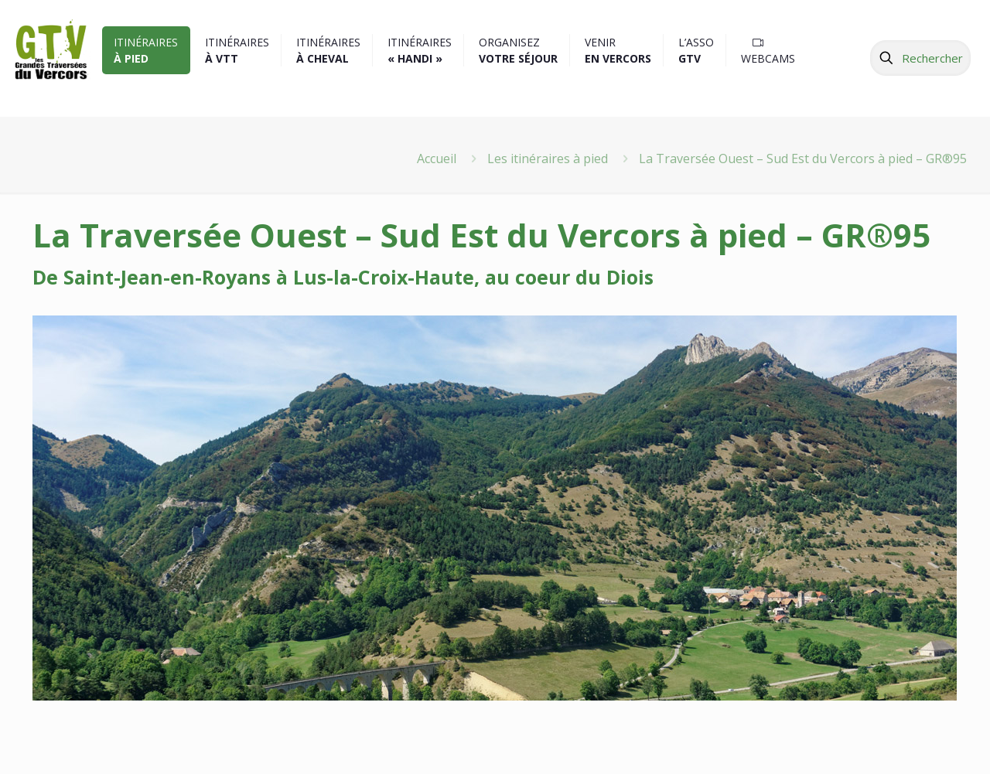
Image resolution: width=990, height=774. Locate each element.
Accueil (436, 158)
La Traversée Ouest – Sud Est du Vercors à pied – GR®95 (803, 158)
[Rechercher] (920, 58)
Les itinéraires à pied (547, 158)
